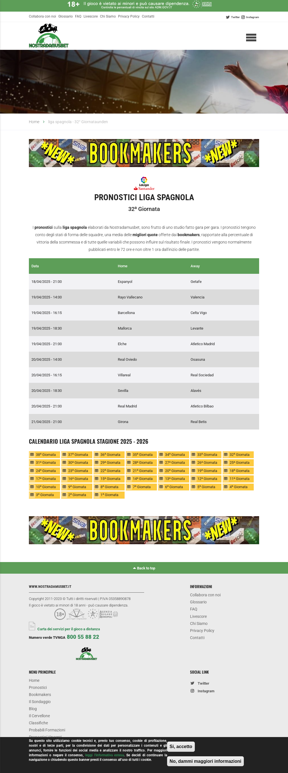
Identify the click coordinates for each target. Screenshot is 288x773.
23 (78, 470)
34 (175, 454)
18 (239, 470)
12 (207, 478)
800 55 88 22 (83, 637)
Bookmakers (40, 694)
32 (239, 454)
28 (143, 462)
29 (110, 462)
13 (175, 478)
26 (207, 462)
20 (175, 470)
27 (175, 462)
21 (143, 470)
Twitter (235, 17)
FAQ (78, 16)
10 (46, 486)
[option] (144, 154)
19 (207, 470)
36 (110, 454)
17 (46, 478)
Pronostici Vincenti (45, 737)
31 (46, 462)
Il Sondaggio (40, 701)
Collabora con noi (42, 16)
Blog (33, 708)
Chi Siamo (108, 16)
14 (143, 478)
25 (239, 462)
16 (78, 478)
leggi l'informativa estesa (104, 756)
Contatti (148, 16)
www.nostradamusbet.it (50, 586)
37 (78, 454)
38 (46, 454)
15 (110, 478)
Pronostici (38, 687)
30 (78, 462)
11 (239, 478)
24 (46, 470)
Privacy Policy (129, 16)
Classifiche (38, 723)
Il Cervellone (39, 716)
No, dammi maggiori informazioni (205, 761)
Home (34, 121)
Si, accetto (181, 747)
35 (143, 454)
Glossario (65, 16)
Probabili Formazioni (47, 730)
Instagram (252, 17)
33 (207, 454)
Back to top (146, 568)
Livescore (91, 16)
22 (110, 470)
